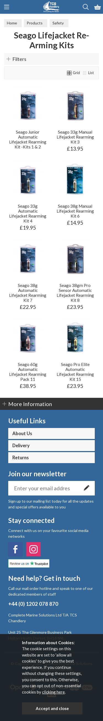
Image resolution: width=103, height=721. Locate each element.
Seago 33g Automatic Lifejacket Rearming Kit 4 (27, 213)
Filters (19, 59)
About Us (22, 433)
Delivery (21, 445)
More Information (30, 404)
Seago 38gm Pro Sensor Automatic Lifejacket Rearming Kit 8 (75, 293)
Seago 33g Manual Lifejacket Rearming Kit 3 (75, 136)
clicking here (53, 691)
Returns (20, 457)
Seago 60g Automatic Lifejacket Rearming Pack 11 (27, 372)
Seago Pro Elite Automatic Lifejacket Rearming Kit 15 (75, 372)
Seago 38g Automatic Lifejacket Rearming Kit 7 (27, 293)
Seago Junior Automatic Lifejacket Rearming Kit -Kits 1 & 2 (27, 139)
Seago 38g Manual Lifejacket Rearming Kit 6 (75, 211)
